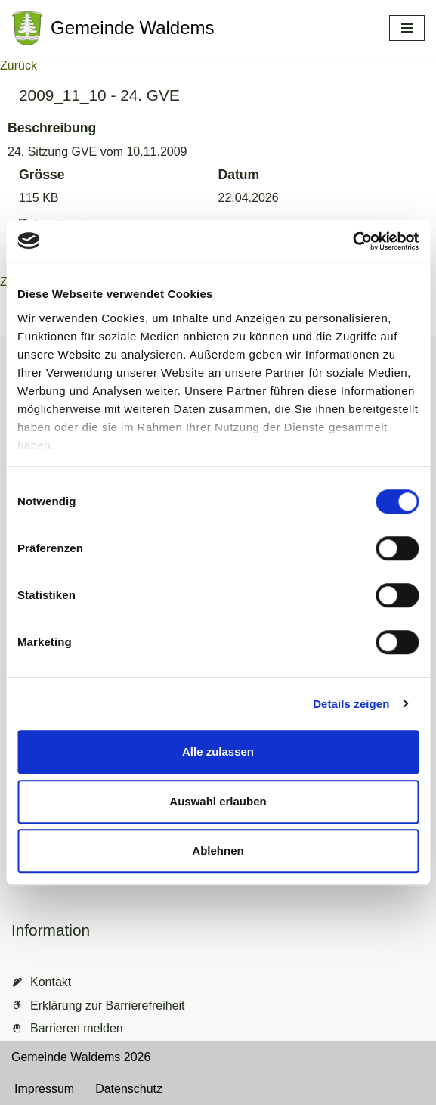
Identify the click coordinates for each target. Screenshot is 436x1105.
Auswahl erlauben (217, 801)
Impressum (44, 1088)
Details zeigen (351, 703)
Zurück (18, 65)
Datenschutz (128, 1088)
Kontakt (50, 982)
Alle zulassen (218, 751)
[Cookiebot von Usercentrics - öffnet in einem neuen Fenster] (352, 241)
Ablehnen (217, 850)
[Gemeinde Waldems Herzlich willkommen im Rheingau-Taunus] (113, 28)
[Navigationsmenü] (407, 28)
